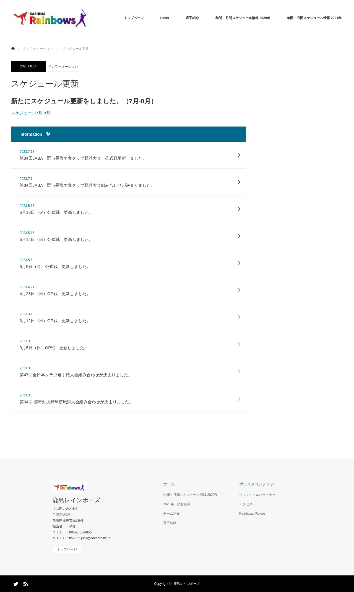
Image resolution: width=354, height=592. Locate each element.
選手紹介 (192, 18)
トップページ (134, 18)
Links (164, 18)
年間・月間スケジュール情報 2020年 (242, 18)
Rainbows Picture (252, 513)
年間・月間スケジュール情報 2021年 (314, 18)
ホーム (169, 484)
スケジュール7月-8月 (30, 112)
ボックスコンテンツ (256, 484)
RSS (25, 583)
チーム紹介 (171, 513)
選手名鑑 (169, 523)
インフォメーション (63, 67)
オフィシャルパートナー (257, 495)
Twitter (15, 583)
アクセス (246, 504)
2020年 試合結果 (177, 504)
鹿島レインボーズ (76, 500)
